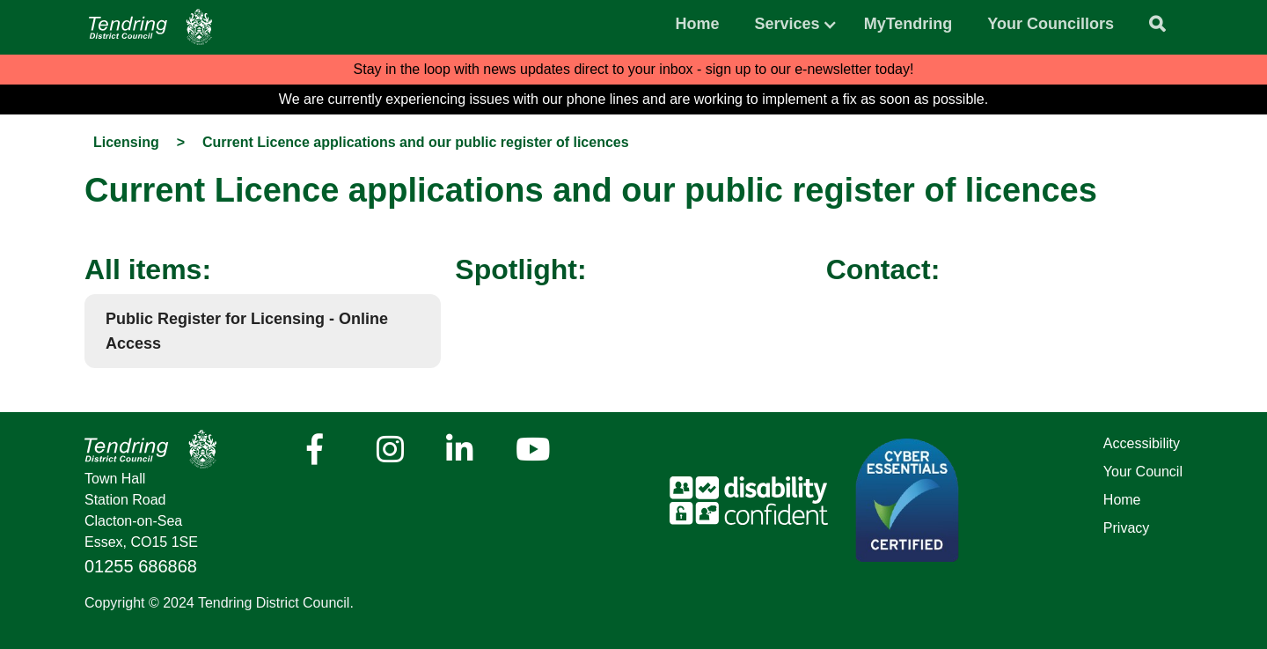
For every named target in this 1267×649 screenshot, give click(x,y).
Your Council (1143, 471)
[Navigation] (150, 27)
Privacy (1126, 527)
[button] (787, 19)
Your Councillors (1050, 24)
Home (698, 24)
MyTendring (908, 24)
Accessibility (1141, 443)
